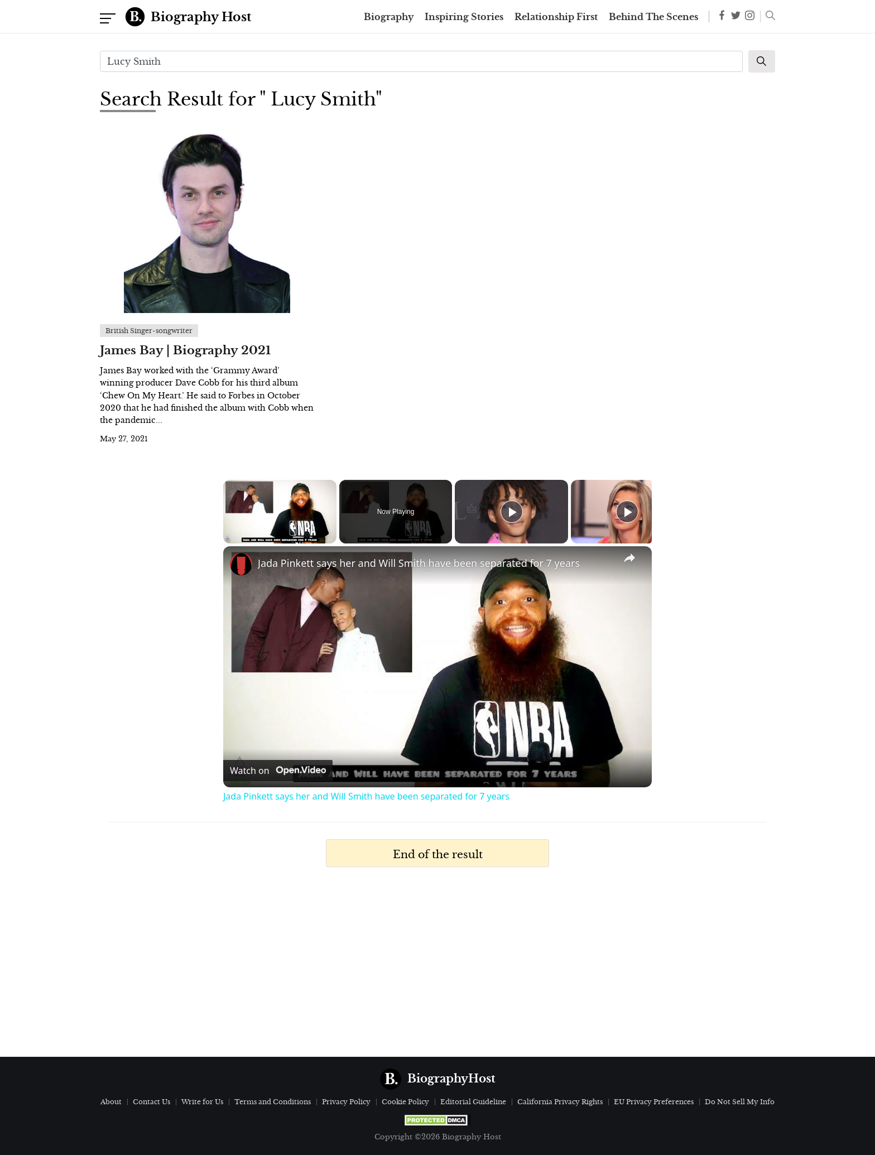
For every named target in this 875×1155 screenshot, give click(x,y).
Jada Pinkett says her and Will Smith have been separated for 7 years (419, 563)
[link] (241, 564)
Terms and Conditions (272, 1102)
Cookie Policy (405, 1102)
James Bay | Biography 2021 (185, 350)
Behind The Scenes (653, 16)
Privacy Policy (346, 1102)
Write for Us (202, 1102)
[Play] (512, 512)
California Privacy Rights (560, 1102)
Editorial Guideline (473, 1102)
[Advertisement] (437, 967)
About (111, 1102)
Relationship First (556, 16)
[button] (767, 16)
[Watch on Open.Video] (278, 770)
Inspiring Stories (464, 16)
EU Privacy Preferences (654, 1102)
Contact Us (151, 1102)
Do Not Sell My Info (740, 1102)
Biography (389, 16)
